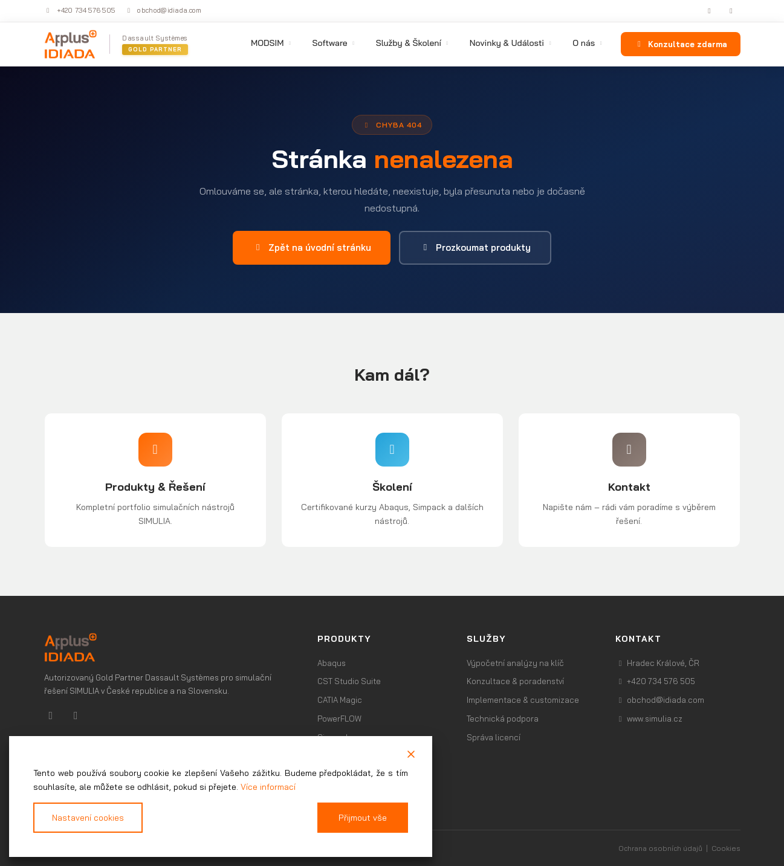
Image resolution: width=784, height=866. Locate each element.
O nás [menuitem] (588, 42)
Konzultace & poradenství (515, 681)
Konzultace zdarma (680, 44)
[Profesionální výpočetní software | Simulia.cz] (169, 647)
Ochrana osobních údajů (660, 848)
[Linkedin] (52, 715)
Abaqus (331, 663)
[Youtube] (76, 715)
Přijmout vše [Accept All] (363, 817)
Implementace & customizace (523, 700)
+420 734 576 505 (79, 10)
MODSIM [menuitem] (272, 42)
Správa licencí (493, 737)
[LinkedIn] (711, 11)
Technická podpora (503, 718)
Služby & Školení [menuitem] (413, 42)
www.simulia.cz (648, 718)
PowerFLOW (339, 718)
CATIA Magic (339, 700)
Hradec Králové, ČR (657, 663)
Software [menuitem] (334, 42)
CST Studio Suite (349, 681)
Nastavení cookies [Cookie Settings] (88, 817)
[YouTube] (732, 11)
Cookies (725, 848)
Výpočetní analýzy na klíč (515, 663)
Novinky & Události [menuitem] (511, 42)
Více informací (268, 786)
